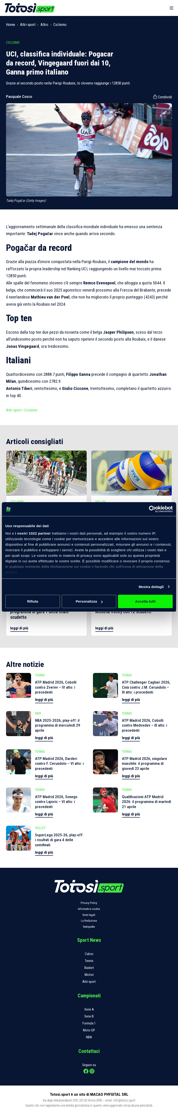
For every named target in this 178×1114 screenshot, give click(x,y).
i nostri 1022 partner (33, 533)
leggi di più (19, 628)
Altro (44, 24)
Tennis (89, 961)
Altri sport (27, 24)
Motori (89, 975)
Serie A (89, 1009)
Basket (89, 968)
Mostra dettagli (151, 587)
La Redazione (89, 920)
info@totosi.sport (124, 1100)
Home (10, 24)
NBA (89, 1037)
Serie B (89, 1016)
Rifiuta (32, 601)
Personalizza (89, 601)
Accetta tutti (145, 601)
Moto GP (89, 1030)
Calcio (89, 954)
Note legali (89, 915)
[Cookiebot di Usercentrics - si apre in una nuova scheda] (152, 509)
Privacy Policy (89, 903)
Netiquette (89, 926)
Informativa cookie (89, 909)
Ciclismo (60, 24)
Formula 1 (89, 1023)
